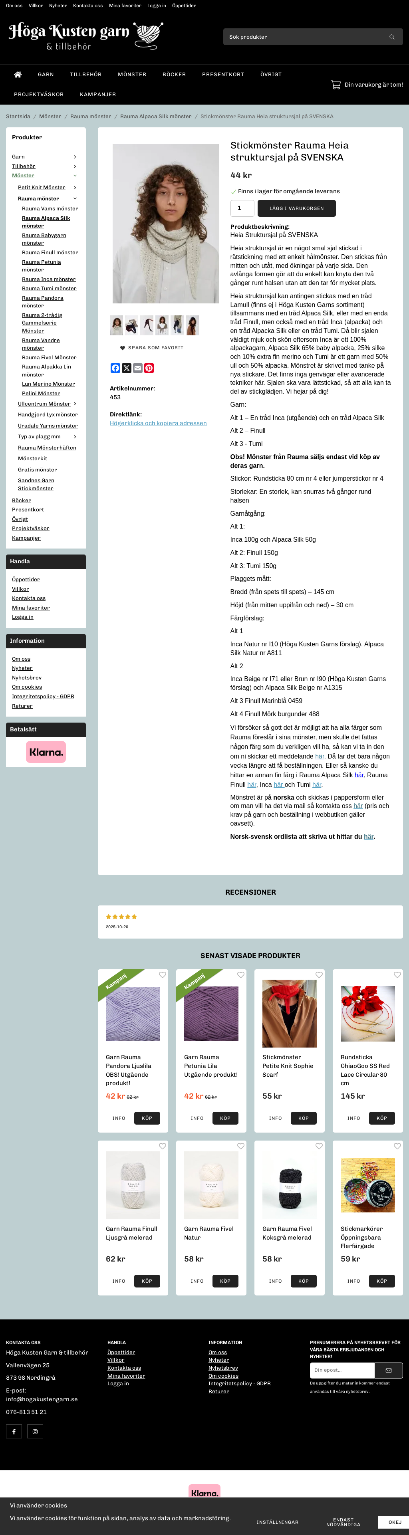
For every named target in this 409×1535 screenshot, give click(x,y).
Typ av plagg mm (49, 436)
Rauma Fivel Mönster (49, 357)
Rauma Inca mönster (49, 279)
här (251, 784)
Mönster (132, 74)
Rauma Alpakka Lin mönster (46, 370)
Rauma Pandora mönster (43, 302)
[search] (392, 36)
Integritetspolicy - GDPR (43, 696)
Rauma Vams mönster (50, 208)
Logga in (156, 5)
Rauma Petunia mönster (41, 266)
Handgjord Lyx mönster (48, 414)
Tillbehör (86, 74)
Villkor (36, 5)
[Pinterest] (149, 368)
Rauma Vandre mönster (41, 344)
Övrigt (271, 74)
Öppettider (184, 5)
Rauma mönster (49, 198)
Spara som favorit (152, 348)
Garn (46, 74)
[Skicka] (388, 1371)
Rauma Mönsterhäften (47, 447)
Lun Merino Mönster (48, 383)
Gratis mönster (37, 469)
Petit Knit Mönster (49, 187)
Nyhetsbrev (27, 677)
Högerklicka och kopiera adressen (158, 423)
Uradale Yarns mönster (48, 425)
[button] (147, 1118)
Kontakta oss (88, 5)
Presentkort (223, 74)
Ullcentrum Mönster (49, 403)
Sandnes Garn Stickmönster (36, 484)
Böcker (174, 74)
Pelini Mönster (41, 393)
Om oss (14, 5)
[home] (18, 75)
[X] (126, 368)
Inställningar (278, 1522)
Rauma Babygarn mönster (44, 239)
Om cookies (27, 686)
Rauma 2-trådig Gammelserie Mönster (42, 323)
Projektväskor (39, 94)
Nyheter (58, 5)
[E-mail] (137, 368)
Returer (22, 706)
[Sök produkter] (302, 36)
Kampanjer (98, 94)
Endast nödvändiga (343, 1522)
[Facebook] (115, 368)
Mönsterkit (32, 458)
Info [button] (119, 1118)
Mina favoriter (125, 5)
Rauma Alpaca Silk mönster (46, 222)
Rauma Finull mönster (50, 252)
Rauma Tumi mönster (49, 288)
